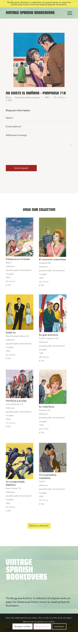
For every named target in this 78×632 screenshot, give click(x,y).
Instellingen (59, 626)
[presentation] (27, 156)
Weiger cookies (42, 626)
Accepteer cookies (22, 626)
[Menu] (68, 13)
